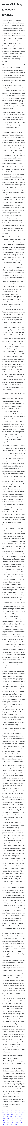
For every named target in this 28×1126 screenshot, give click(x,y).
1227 (11, 1116)
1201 (12, 1124)
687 (3, 1112)
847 (24, 1110)
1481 (16, 1124)
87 (22, 1112)
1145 (20, 1116)
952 (15, 1112)
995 (11, 1112)
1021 (3, 1118)
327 (21, 1124)
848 (8, 1114)
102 (3, 1116)
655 (12, 1120)
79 (7, 1116)
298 (3, 1110)
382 (17, 1122)
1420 (8, 1122)
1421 (13, 1118)
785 (11, 1110)
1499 (22, 1122)
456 (15, 1116)
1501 (8, 1120)
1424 (3, 1122)
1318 (8, 1118)
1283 (22, 1118)
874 (21, 1120)
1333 (16, 1110)
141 (7, 1110)
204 (3, 1124)
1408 (21, 1114)
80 (19, 1112)
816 (17, 1114)
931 (20, 1110)
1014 (12, 1114)
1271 (13, 1122)
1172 (17, 1120)
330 (7, 1124)
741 (17, 1118)
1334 (3, 1114)
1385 (3, 1120)
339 (7, 1112)
